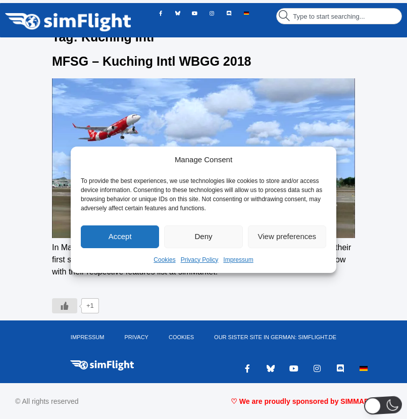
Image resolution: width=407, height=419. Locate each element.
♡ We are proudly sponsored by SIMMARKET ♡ (311, 401)
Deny (203, 236)
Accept (120, 236)
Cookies (164, 259)
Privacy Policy (200, 259)
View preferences (287, 236)
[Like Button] (64, 305)
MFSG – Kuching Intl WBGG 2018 (151, 61)
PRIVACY (136, 337)
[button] (383, 405)
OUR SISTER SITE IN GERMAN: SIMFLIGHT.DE (275, 337)
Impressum (238, 259)
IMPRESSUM (88, 337)
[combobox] (339, 16)
